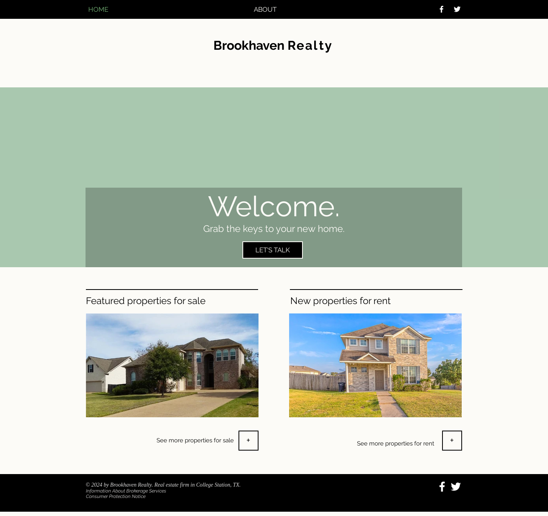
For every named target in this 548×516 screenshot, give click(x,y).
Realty (310, 45)
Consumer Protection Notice (116, 496)
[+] (248, 441)
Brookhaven (250, 45)
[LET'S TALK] (272, 250)
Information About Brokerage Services (126, 491)
